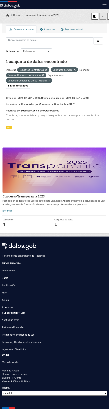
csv (8, 127)
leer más (7, 210)
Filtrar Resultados (18, 85)
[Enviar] (98, 40)
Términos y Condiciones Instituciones (21, 342)
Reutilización (9, 285)
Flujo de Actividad (71, 29)
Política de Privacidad (13, 327)
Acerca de (47, 29)
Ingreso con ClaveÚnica (14, 349)
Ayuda (5, 300)
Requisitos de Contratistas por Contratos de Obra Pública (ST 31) (41, 104)
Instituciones (8, 270)
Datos (5, 278)
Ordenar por (13, 51)
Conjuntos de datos (21, 29)
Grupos (17, 15)
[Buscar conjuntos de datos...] (50, 40)
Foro (4, 292)
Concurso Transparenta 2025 (41, 15)
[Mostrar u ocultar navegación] (104, 4)
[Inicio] (7, 15)
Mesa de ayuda (10, 362)
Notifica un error (10, 320)
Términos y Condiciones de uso (18, 334)
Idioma (6, 387)
